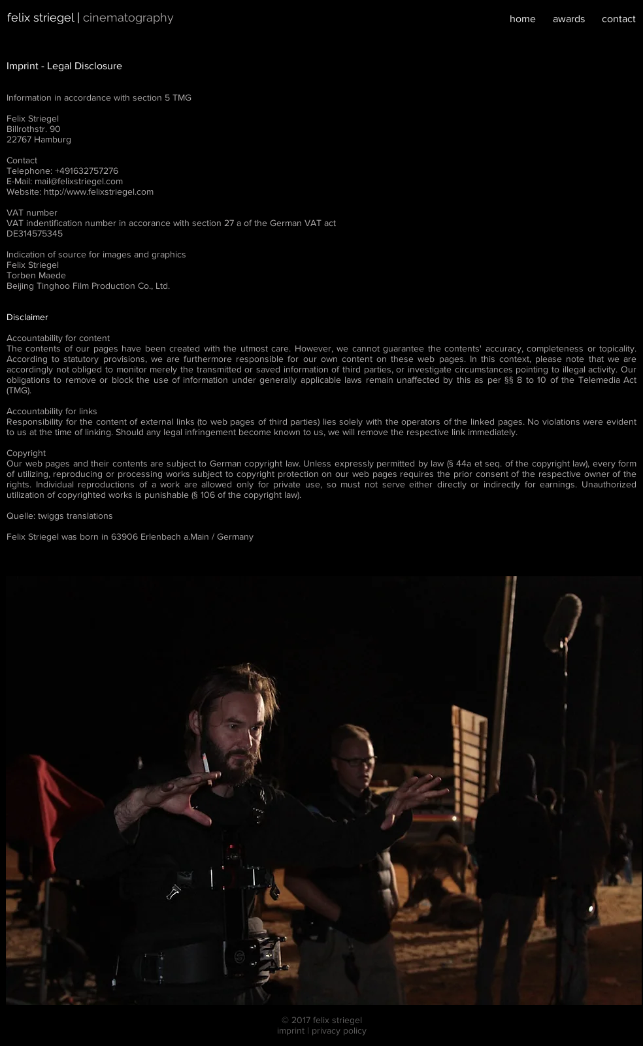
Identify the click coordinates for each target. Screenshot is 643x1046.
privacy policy (339, 1030)
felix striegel (40, 17)
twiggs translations (75, 515)
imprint (291, 1030)
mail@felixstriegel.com (79, 181)
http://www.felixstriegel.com (99, 191)
